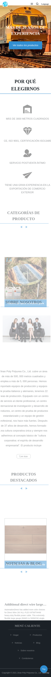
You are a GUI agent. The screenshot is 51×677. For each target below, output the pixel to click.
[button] (31, 4)
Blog (38, 643)
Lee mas (23, 456)
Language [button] (45, 4)
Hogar (16, 635)
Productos (37, 635)
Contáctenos (27, 658)
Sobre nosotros (28, 650)
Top (44, 669)
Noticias (18, 643)
